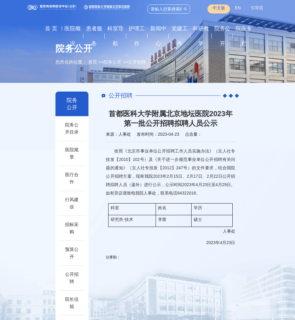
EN (238, 7)
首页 (92, 62)
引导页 (257, 7)
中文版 (219, 7)
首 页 (51, 29)
